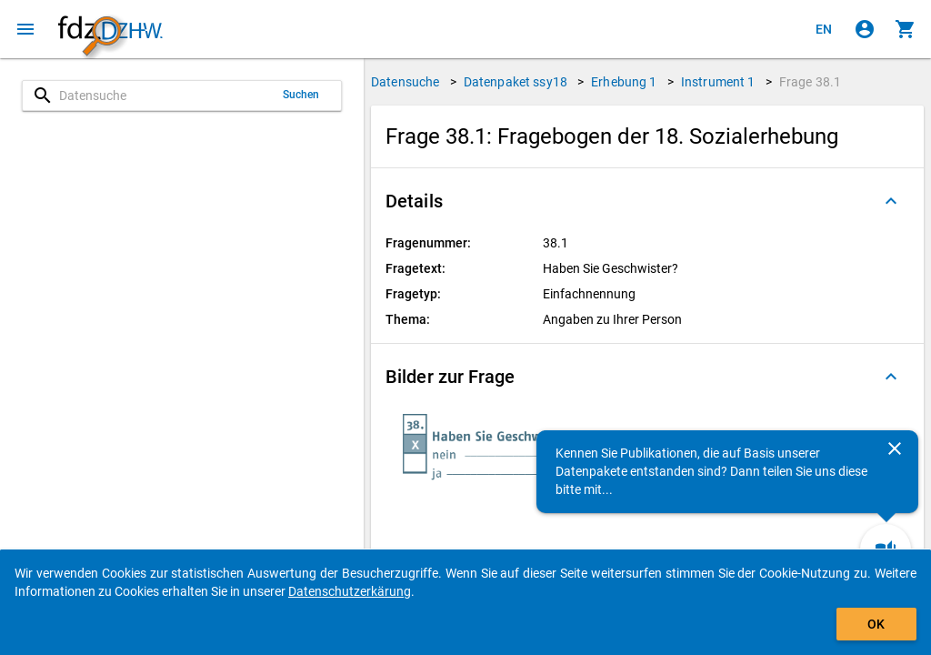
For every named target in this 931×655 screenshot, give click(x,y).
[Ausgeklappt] (891, 201)
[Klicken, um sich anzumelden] (864, 29)
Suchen (301, 94)
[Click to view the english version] (824, 29)
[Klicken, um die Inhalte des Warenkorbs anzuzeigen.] (905, 29)
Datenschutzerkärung (349, 591)
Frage (810, 82)
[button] (647, 201)
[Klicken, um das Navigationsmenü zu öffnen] (25, 29)
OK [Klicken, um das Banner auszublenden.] (876, 624)
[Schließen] (894, 448)
